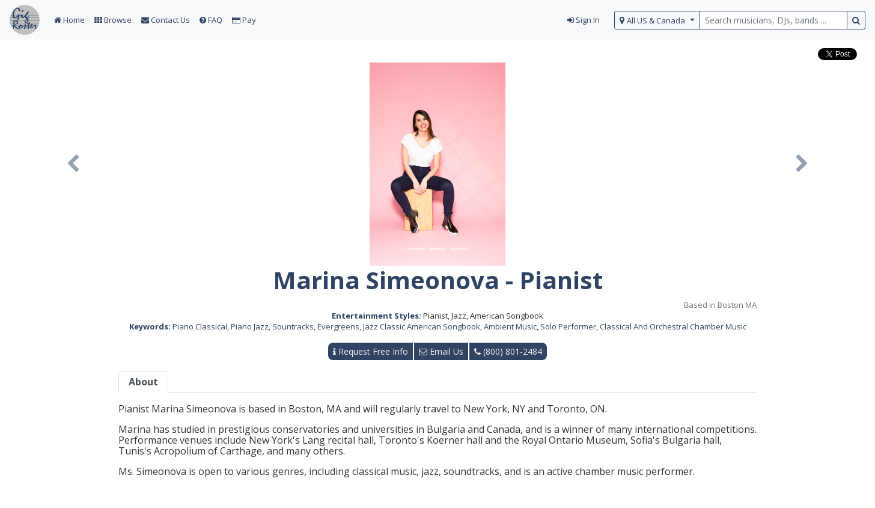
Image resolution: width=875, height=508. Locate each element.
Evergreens (338, 326)
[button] (73, 164)
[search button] (856, 20)
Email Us (441, 351)
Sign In (583, 19)
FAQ (211, 19)
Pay (244, 19)
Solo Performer (568, 326)
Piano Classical (199, 326)
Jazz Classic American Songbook (421, 326)
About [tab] (143, 381)
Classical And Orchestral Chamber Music (673, 326)
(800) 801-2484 (508, 351)
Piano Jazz (250, 326)
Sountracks (293, 326)
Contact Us (165, 19)
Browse (113, 19)
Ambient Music (510, 326)
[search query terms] (773, 20)
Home (69, 19)
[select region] (657, 20)
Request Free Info (370, 351)
